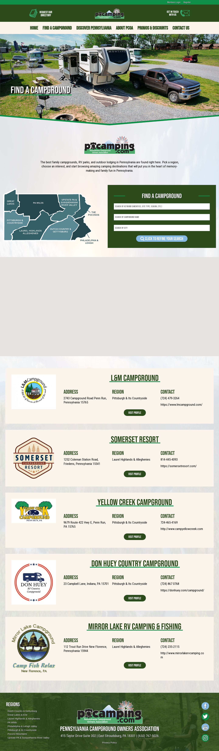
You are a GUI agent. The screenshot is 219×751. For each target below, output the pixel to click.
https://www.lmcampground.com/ (181, 404)
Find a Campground (57, 27)
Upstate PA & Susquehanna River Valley (28, 737)
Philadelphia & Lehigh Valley (22, 726)
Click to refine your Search (161, 238)
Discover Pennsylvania (93, 27)
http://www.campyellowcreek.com (182, 529)
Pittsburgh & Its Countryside (22, 730)
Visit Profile (134, 412)
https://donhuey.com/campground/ (182, 590)
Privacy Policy (109, 742)
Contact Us (180, 27)
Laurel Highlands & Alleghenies (24, 718)
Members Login (174, 2)
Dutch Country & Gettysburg (22, 711)
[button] (60, 321)
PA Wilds (12, 722)
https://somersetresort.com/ (179, 466)
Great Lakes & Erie (17, 714)
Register (187, 2)
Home (34, 27)
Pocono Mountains (17, 734)
